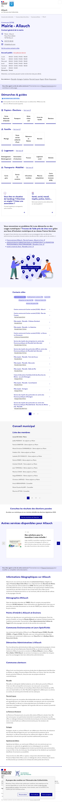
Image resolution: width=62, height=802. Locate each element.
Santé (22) (47, 297)
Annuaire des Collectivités (7, 17)
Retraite (39, 139)
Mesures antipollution (40, 177)
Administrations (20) (20, 297)
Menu (59, 2)
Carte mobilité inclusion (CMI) (51, 176)
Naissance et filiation (28, 138)
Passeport (17, 118)
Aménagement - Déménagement (6, 158)
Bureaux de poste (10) (32, 303)
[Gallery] (31, 543)
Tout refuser (34, 795)
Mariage (6, 139)
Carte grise (6, 177)
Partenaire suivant (58, 543)
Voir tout (26, 110)
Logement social (39, 158)
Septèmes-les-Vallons (12, 741)
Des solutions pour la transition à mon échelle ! (35, 536)
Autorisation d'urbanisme (17, 158)
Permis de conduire (17, 177)
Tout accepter (46, 795)
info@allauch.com (9, 44)
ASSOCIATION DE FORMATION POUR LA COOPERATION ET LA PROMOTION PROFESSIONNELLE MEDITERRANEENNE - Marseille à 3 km (30, 243)
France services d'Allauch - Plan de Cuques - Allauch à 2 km (25, 240)
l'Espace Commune (47, 86)
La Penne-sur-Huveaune (13, 712)
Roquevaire (52, 79)
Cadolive (26, 79)
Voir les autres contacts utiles (10, 48)
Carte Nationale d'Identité (6, 118)
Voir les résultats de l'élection (30, 517)
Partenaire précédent (3, 543)
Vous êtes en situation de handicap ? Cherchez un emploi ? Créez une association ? (14, 200)
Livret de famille (39, 118)
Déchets (50, 158)
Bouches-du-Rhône (35, 17)
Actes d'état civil (28, 118)
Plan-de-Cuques (34, 79)
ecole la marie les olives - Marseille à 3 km (19, 247)
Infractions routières (28, 177)
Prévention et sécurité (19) (26, 300)
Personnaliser (23, 795)
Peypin (42, 79)
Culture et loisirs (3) (40, 300)
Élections (51, 118)
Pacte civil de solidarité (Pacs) (17, 138)
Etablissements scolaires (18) (35, 297)
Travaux (28, 158)
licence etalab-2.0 (34, 800)
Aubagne (20, 79)
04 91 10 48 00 (8, 41)
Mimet (47, 79)
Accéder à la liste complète (30, 268)
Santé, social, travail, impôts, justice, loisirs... (42, 197)
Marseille (13, 79)
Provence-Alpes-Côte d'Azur (22, 17)
